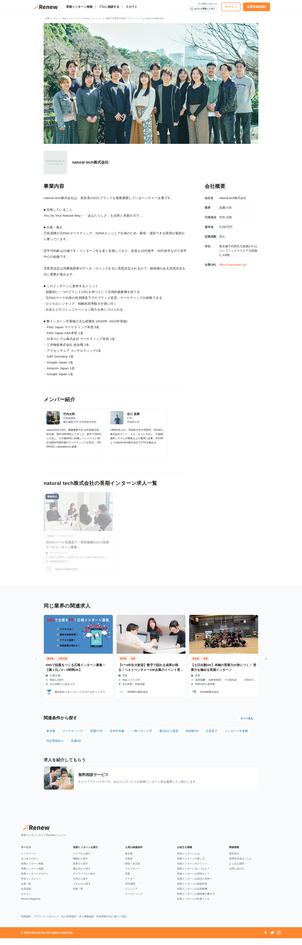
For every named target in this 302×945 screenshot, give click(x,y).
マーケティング (72, 731)
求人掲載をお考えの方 (207, 4)
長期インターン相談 (32, 875)
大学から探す (80, 885)
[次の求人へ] (266, 659)
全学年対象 (117, 731)
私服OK (76, 740)
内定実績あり (55, 740)
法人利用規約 (68, 923)
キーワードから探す (84, 880)
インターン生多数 (236, 731)
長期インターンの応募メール (193, 905)
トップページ (28, 860)
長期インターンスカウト (35, 880)
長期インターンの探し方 (191, 865)
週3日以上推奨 (168, 731)
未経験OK (192, 731)
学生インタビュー (31, 885)
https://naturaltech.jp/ (232, 264)
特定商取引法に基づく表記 (111, 923)
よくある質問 (236, 870)
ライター (130, 885)
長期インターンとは (188, 860)
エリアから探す (82, 860)
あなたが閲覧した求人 (202, 8)
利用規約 (26, 923)
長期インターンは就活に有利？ (194, 885)
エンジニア (131, 895)
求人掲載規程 (86, 923)
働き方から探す (82, 875)
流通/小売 (96, 731)
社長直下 (211, 731)
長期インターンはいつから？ (193, 875)
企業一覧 (26, 890)
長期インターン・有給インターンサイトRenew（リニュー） (73, 18)
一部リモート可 (141, 731)
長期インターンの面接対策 (192, 890)
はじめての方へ (30, 865)
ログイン (231, 6)
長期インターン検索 (79, 6)
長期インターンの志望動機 (192, 895)
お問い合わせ (236, 875)
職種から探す (80, 865)
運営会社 (234, 860)
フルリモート (132, 875)
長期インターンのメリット (192, 870)
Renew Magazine (30, 905)
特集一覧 (78, 895)
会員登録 (26, 895)
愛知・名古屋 (132, 870)
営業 (127, 880)
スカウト (131, 6)
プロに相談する (109, 6)
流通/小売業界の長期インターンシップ (123, 18)
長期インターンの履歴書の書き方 (196, 900)
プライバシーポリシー (46, 923)
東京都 (50, 731)
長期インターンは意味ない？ (193, 880)
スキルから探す (82, 890)
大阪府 (129, 865)
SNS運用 (130, 890)
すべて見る (247, 718)
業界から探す (80, 870)
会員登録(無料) (256, 6)
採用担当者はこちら (240, 865)
